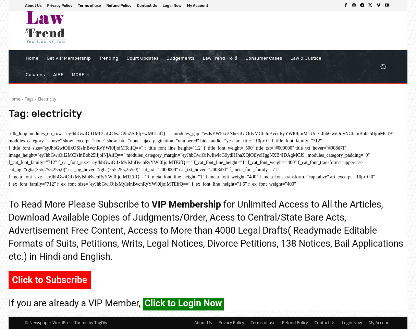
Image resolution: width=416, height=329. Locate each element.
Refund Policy (295, 323)
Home (14, 99)
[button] (383, 67)
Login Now (352, 323)
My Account (380, 323)
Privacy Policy (231, 323)
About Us (203, 323)
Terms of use (262, 323)
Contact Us (325, 323)
